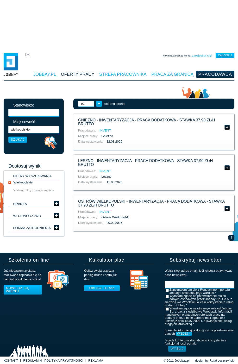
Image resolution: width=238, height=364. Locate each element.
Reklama (95, 360)
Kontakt (11, 360)
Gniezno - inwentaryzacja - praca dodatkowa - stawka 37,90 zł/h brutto (146, 122)
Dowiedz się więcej (17, 289)
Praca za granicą (172, 74)
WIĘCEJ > (184, 333)
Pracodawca (215, 74)
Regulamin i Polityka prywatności (53, 360)
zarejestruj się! (202, 55)
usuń (9, 182)
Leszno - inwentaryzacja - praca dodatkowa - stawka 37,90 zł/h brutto (145, 163)
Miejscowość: (24, 122)
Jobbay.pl (44, 74)
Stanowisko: (23, 105)
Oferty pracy (77, 74)
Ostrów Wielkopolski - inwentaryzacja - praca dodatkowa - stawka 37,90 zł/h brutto (151, 203)
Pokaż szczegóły (227, 127)
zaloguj (225, 55)
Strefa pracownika (123, 74)
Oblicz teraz (102, 288)
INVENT (105, 130)
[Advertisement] (119, 25)
